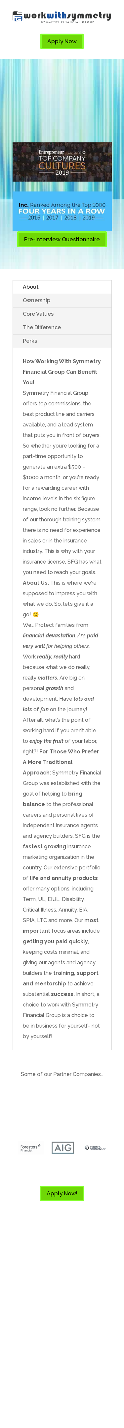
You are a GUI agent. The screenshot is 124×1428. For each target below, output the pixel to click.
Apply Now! (62, 1193)
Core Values (38, 314)
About (31, 287)
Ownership (36, 300)
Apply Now (62, 41)
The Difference (42, 327)
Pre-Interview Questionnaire (62, 239)
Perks (30, 341)
